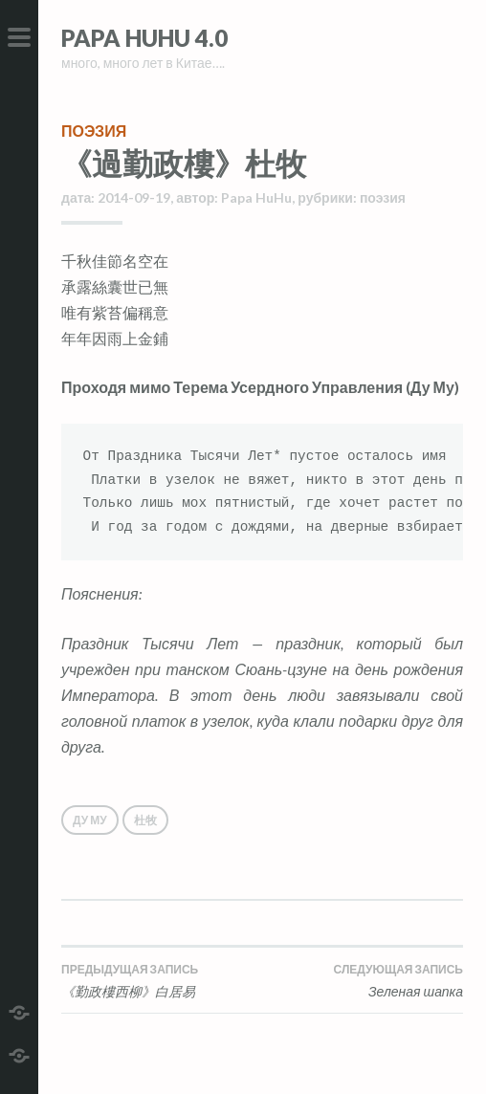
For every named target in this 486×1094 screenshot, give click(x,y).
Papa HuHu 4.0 (144, 38)
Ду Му (90, 820)
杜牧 (145, 820)
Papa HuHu (256, 197)
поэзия (93, 130)
